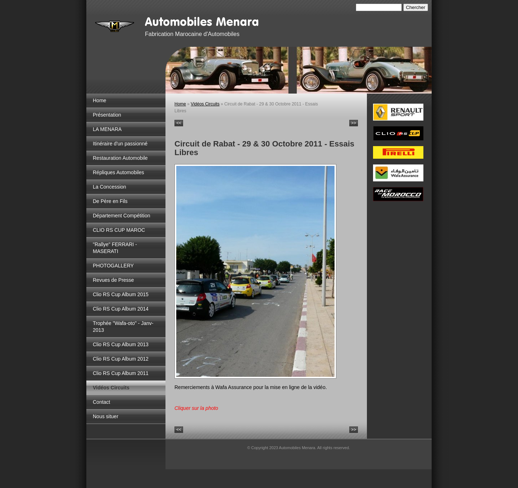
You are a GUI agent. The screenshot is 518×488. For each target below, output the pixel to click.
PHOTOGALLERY (113, 265)
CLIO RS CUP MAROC (119, 230)
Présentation (107, 115)
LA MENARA (107, 129)
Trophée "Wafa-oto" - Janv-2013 (123, 326)
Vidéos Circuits (111, 387)
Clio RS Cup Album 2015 (121, 294)
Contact (101, 402)
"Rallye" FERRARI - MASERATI (115, 247)
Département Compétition (121, 215)
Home (99, 100)
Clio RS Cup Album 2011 (121, 373)
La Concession (109, 187)
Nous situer (105, 416)
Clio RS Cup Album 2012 (121, 359)
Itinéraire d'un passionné (120, 143)
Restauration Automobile (120, 158)
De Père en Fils (110, 201)
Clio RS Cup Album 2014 (121, 309)
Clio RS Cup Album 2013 (121, 344)
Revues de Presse (113, 280)
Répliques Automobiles (118, 172)
